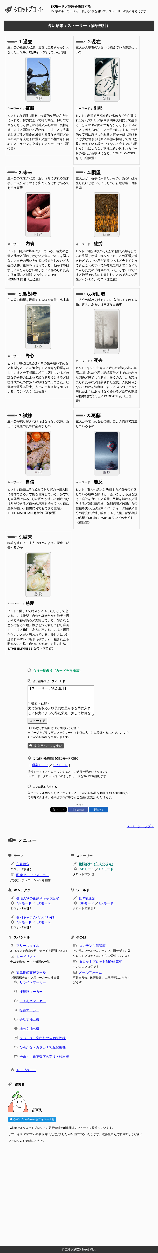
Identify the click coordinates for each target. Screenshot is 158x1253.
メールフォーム (90, 972)
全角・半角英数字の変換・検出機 (44, 1056)
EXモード (106, 869)
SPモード (60, 765)
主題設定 (22, 864)
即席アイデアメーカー (32, 875)
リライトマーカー (33, 982)
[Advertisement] (81, 1193)
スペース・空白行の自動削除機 (43, 1038)
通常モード (40, 765)
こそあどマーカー (33, 1001)
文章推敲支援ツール (31, 972)
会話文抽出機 (29, 1019)
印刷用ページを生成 (48, 746)
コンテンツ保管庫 (92, 945)
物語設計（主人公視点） (97, 864)
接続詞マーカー (31, 991)
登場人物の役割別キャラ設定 (37, 898)
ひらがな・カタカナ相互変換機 (43, 1047)
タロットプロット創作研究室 (100, 961)
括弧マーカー (29, 1010)
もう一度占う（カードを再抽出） (57, 670)
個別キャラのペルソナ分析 (36, 917)
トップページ (26, 1070)
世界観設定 (87, 898)
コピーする (37, 720)
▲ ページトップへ (140, 826)
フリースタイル (27, 945)
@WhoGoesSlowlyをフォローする (32, 1119)
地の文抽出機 (29, 1029)
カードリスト (26, 956)
